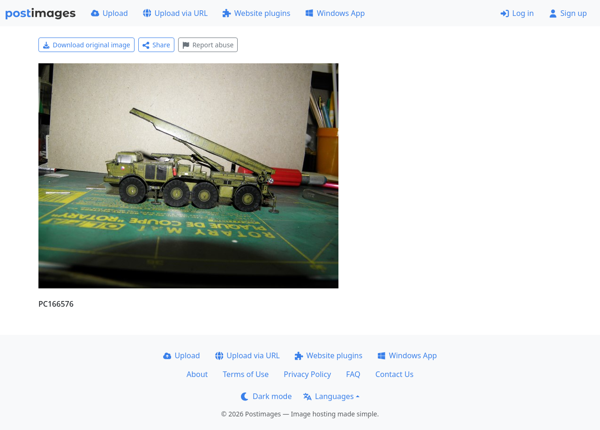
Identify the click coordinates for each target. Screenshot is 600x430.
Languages (328, 396)
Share (156, 44)
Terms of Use (246, 374)
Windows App (335, 13)
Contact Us (394, 374)
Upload (109, 13)
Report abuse (207, 44)
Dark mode (266, 396)
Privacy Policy (307, 374)
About (197, 374)
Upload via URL (175, 13)
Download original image (86, 44)
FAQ (353, 374)
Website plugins (256, 13)
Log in (517, 13)
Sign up (568, 13)
